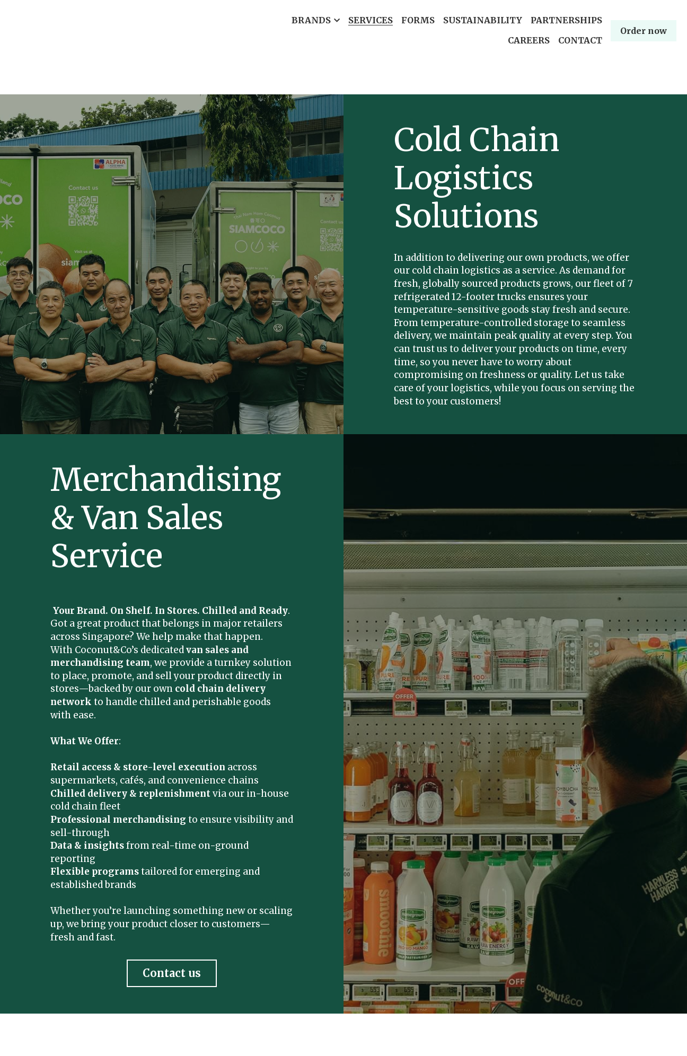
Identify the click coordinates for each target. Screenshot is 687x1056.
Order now (643, 30)
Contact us (172, 973)
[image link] (74, 29)
